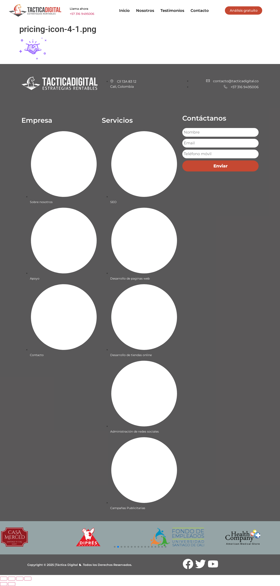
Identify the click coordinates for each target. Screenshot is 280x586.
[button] (115, 547)
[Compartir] (19, 578)
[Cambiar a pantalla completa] (11, 578)
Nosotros (145, 10)
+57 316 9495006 (82, 14)
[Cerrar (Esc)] (27, 578)
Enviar (220, 165)
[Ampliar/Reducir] (3, 578)
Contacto (200, 10)
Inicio (124, 10)
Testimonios (172, 10)
